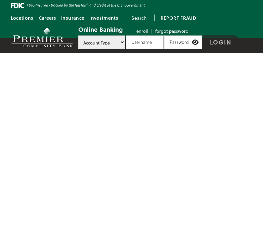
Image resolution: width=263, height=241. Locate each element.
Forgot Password (171, 31)
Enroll (142, 31)
